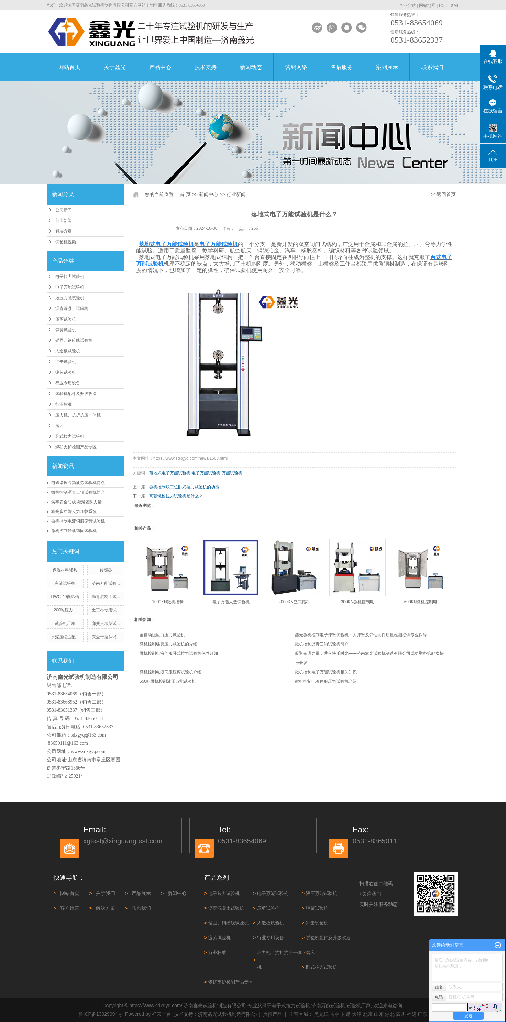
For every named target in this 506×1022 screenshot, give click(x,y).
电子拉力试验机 (69, 276)
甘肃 (346, 1014)
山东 (379, 1014)
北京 (368, 1014)
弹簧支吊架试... (106, 623)
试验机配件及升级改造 (76, 393)
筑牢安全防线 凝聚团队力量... (78, 501)
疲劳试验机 (65, 372)
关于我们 (105, 893)
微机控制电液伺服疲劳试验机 (78, 521)
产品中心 (160, 67)
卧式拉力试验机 (69, 436)
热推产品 (272, 1014)
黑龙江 (321, 1014)
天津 (357, 1014)
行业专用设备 (67, 383)
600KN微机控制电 (421, 601)
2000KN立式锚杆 (294, 601)
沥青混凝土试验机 (71, 308)
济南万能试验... (106, 583)
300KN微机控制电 (357, 601)
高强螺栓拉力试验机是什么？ (176, 496)
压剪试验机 (65, 319)
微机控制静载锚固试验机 (74, 530)
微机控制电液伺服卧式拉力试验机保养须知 (179, 653)
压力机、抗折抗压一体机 (78, 415)
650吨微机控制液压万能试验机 (168, 681)
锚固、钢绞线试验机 (73, 340)
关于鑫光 (115, 67)
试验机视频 (65, 241)
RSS (443, 5)
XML (455, 5)
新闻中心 (208, 194)
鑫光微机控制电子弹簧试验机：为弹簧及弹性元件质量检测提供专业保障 (361, 634)
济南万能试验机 (328, 1005)
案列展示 (387, 67)
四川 (401, 1014)
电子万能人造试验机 (231, 601)
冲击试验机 (65, 361)
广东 (422, 1014)
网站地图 (427, 5)
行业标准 (63, 404)
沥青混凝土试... (106, 596)
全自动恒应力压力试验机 (162, 634)
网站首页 (69, 67)
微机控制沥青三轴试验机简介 (78, 492)
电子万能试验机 (69, 287)
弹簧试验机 (65, 329)
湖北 (390, 1014)
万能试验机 (232, 473)
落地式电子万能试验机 (169, 473)
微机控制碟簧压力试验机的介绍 (168, 644)
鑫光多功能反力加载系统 (74, 511)
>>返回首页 (443, 194)
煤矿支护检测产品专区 (76, 447)
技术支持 (206, 67)
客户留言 (69, 908)
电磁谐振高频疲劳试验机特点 (78, 482)
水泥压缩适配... (65, 636)
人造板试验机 (67, 351)
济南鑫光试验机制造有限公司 (229, 1014)
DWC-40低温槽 (65, 596)
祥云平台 (161, 1014)
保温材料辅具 (65, 570)
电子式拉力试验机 (291, 1005)
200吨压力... (65, 610)
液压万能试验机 (69, 297)
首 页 (185, 194)
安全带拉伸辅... (106, 636)
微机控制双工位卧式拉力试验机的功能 (184, 487)
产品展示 (141, 893)
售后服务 (342, 67)
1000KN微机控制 (167, 601)
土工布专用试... (106, 610)
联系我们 (432, 67)
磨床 (59, 425)
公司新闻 (63, 209)
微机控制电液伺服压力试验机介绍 (326, 681)
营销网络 (296, 67)
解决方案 (63, 231)
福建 (412, 1014)
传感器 (106, 570)
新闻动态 (251, 67)
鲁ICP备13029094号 (101, 1014)
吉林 (335, 1014)
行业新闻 (63, 220)
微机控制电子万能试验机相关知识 (326, 672)
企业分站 (407, 5)
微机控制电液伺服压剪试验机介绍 (170, 672)
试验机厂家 (65, 623)
